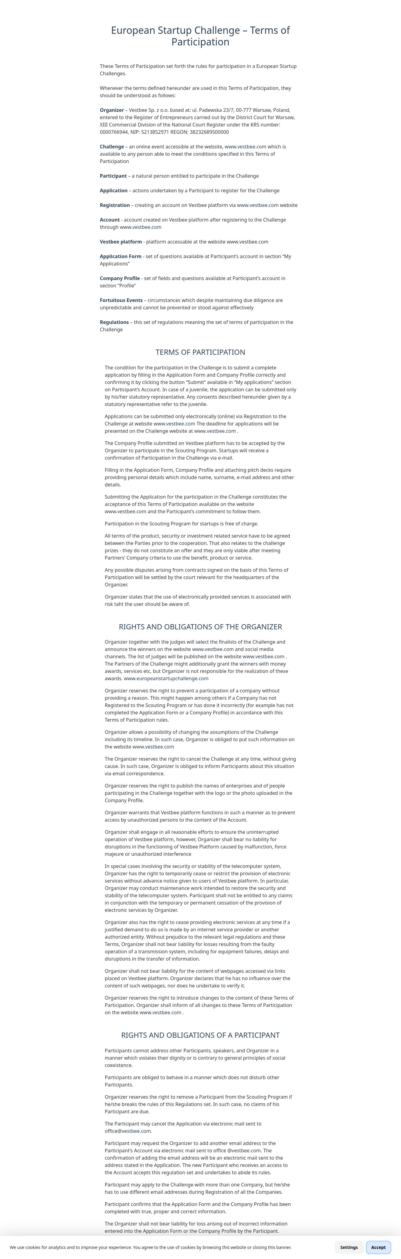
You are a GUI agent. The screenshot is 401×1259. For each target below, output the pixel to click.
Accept (378, 1247)
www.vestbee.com (246, 146)
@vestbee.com (134, 1131)
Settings (349, 1247)
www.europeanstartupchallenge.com (166, 678)
